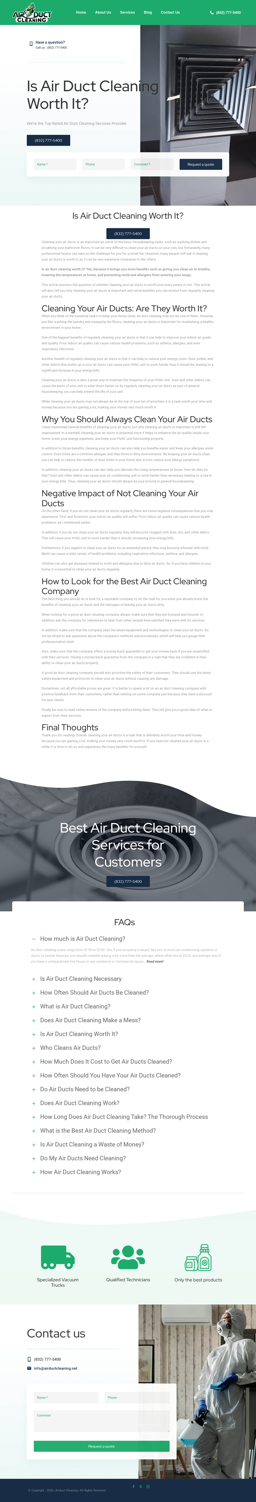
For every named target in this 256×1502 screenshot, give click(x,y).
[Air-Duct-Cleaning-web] (32, 4)
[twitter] (140, 1486)
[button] (128, 937)
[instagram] (148, 1486)
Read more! (155, 959)
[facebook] (133, 1486)
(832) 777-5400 (57, 48)
